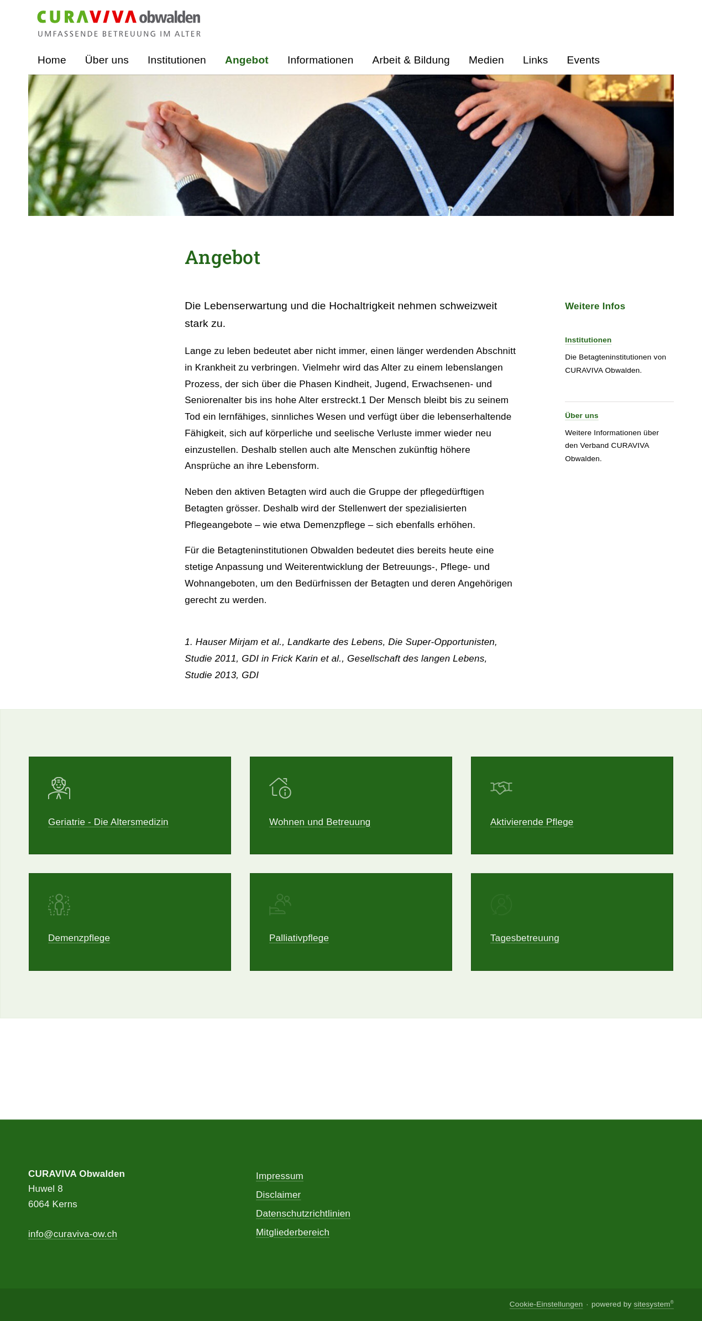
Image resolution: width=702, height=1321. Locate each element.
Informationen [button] (320, 60)
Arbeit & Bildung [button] (411, 60)
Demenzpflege (79, 939)
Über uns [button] (107, 60)
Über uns (582, 415)
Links (535, 60)
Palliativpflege (299, 941)
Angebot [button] (247, 60)
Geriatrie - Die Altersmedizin (108, 822)
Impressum (279, 1176)
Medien (486, 60)
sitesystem (653, 1305)
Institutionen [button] (177, 60)
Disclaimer (278, 1195)
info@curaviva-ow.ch (72, 1234)
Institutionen (588, 340)
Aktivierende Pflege (532, 822)
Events (583, 60)
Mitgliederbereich (292, 1232)
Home (52, 60)
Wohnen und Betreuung (320, 822)
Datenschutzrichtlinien (303, 1213)
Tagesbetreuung (524, 947)
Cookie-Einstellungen (546, 1305)
